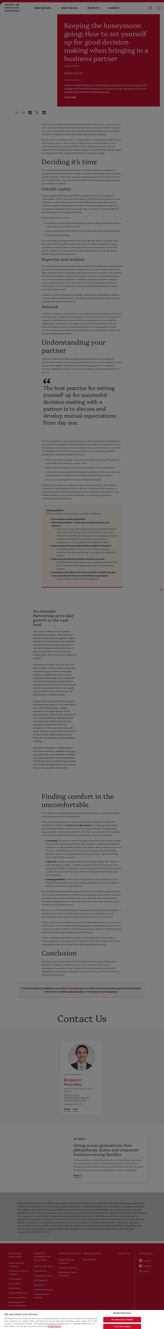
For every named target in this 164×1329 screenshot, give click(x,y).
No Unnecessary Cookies (122, 1319)
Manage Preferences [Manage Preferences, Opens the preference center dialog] (122, 1313)
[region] (82, 1319)
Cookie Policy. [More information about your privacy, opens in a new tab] (54, 1326)
